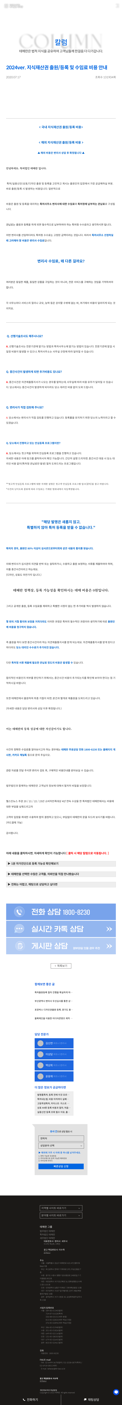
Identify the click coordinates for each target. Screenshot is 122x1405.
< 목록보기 (61, 966)
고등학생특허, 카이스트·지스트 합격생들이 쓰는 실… (54, 1103)
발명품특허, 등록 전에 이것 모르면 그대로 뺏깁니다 (54, 1094)
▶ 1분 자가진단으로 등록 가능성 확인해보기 (33, 863)
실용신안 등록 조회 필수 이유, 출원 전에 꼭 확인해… (54, 1112)
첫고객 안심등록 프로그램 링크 (71, 484)
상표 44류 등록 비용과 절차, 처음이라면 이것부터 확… (54, 1107)
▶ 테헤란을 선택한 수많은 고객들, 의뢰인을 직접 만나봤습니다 (43, 874)
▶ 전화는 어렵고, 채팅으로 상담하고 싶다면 (32, 884)
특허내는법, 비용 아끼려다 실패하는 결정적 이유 (54, 1099)
